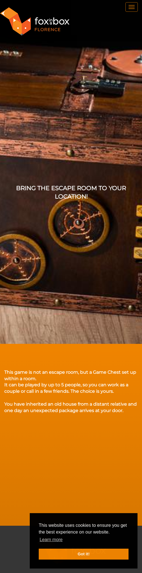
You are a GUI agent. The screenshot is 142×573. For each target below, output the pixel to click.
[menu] (131, 7)
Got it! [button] (84, 554)
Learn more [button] (51, 539)
